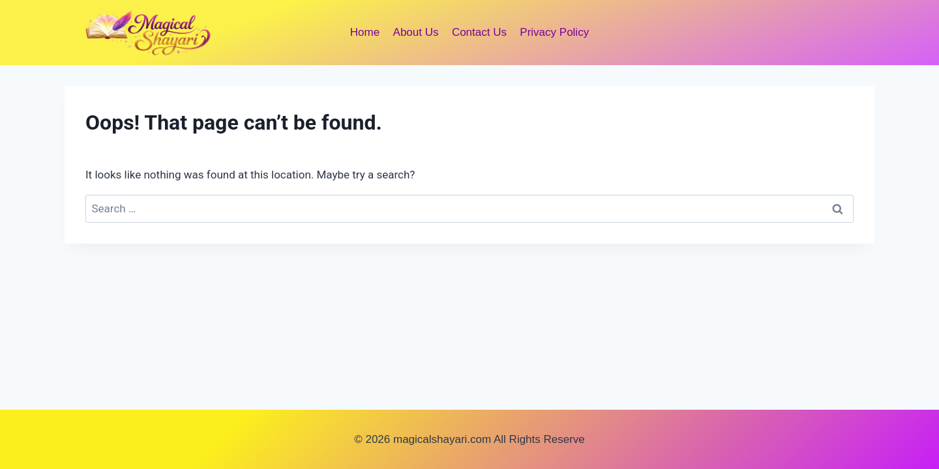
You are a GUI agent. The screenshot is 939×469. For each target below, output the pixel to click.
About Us (416, 32)
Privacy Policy (554, 32)
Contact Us (479, 32)
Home (365, 32)
